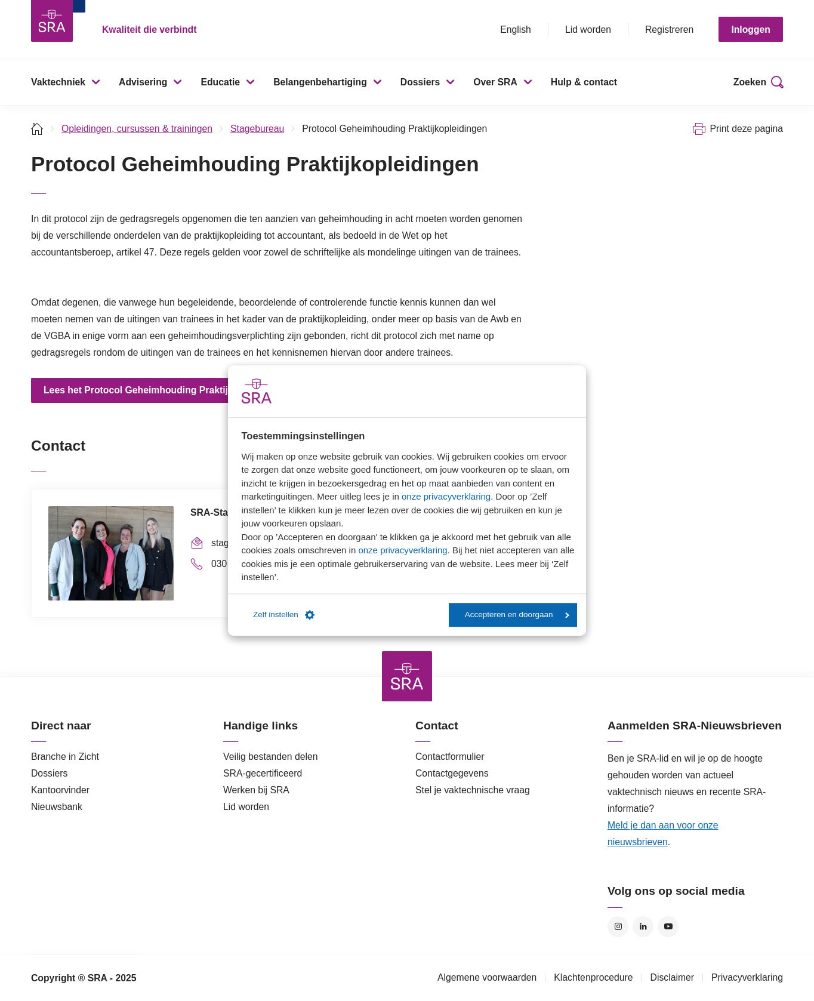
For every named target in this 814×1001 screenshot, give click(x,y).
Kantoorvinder (60, 790)
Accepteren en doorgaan (517, 614)
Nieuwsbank (56, 807)
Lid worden (588, 29)
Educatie (220, 82)
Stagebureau (257, 129)
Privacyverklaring (747, 977)
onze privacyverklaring (446, 496)
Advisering (143, 82)
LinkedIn (643, 926)
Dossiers (420, 82)
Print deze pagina (746, 129)
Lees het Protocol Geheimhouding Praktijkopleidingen (165, 390)
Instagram (618, 926)
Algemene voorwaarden (486, 977)
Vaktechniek (58, 82)
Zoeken (749, 82)
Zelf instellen (283, 615)
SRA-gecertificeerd (262, 773)
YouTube (668, 926)
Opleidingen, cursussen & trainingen (136, 129)
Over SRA (495, 82)
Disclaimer (672, 977)
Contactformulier (450, 756)
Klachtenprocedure (593, 977)
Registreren (669, 29)
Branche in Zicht (65, 756)
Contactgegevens (452, 773)
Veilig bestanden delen (270, 756)
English (515, 29)
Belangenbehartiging (320, 82)
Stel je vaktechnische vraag (472, 790)
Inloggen (750, 29)
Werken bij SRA (256, 790)
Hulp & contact (584, 82)
